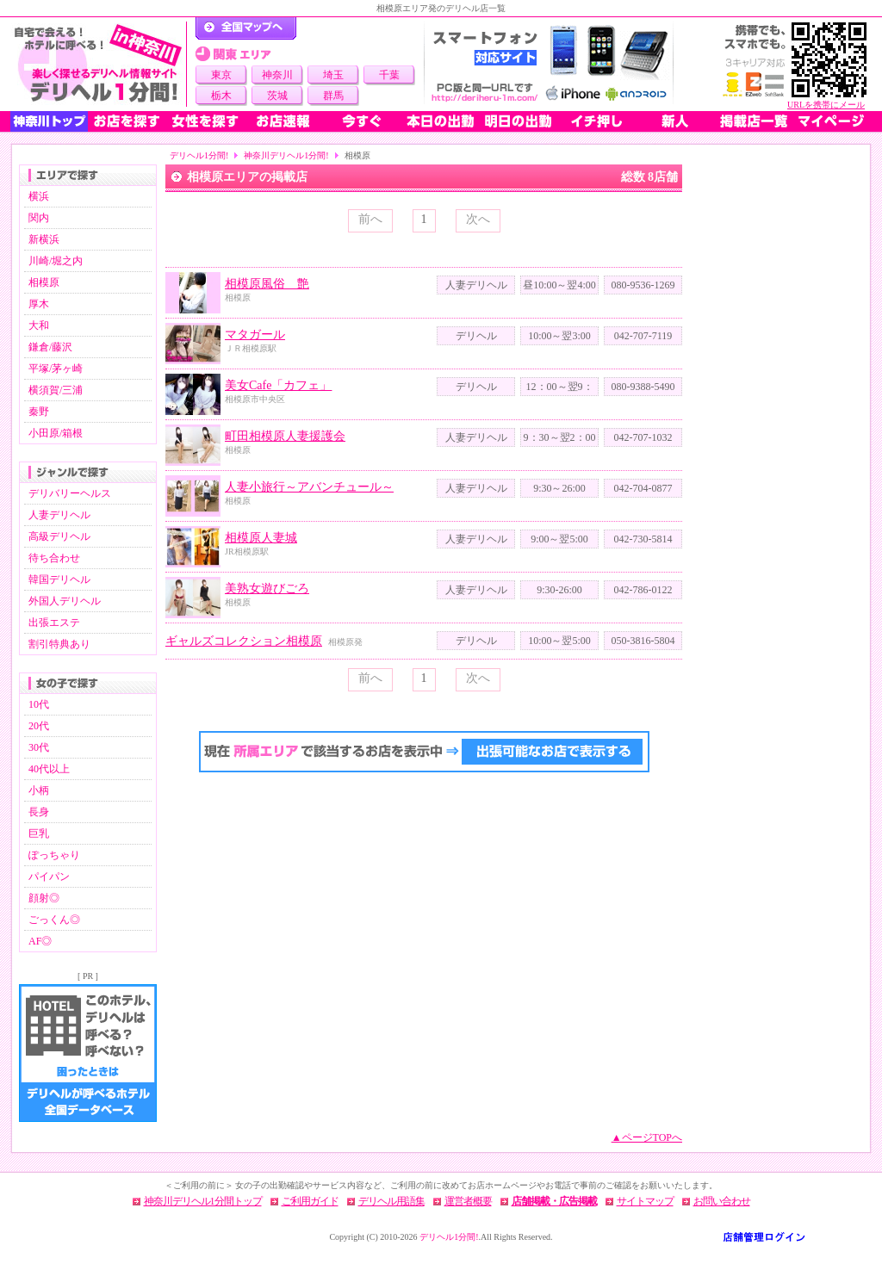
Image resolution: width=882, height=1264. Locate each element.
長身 (38, 812)
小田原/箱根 (55, 433)
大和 (38, 325)
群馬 (333, 96)
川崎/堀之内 (55, 261)
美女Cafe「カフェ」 (278, 385)
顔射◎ (43, 898)
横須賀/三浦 (55, 390)
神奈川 (277, 75)
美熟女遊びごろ (267, 588)
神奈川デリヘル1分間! (286, 155)
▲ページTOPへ (647, 1137)
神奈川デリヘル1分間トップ (203, 1201)
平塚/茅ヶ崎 (55, 368)
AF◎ (40, 941)
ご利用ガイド (310, 1201)
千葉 (389, 75)
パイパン (49, 877)
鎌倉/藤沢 (50, 347)
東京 (221, 75)
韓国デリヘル (59, 579)
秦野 (38, 412)
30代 (38, 747)
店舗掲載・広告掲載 (554, 1201)
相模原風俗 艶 (267, 283)
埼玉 (333, 75)
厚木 (38, 304)
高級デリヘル (59, 536)
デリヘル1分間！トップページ (246, 28)
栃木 (221, 96)
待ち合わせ (54, 558)
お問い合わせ (721, 1201)
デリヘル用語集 (391, 1201)
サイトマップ (645, 1201)
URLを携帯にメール (826, 104)
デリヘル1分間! (199, 155)
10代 (38, 704)
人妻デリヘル (59, 515)
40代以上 (49, 769)
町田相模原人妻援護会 (285, 436)
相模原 (43, 282)
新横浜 (43, 239)
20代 (38, 726)
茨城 (277, 96)
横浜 (38, 196)
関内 (38, 218)
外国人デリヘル (64, 601)
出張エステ (54, 623)
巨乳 (38, 833)
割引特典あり (59, 644)
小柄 (38, 790)
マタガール (255, 334)
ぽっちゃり (54, 855)
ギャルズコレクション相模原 (243, 641)
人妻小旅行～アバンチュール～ (309, 486)
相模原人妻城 (261, 537)
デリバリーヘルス (69, 493)
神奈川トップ (49, 121)
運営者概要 (468, 1201)
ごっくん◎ (54, 920)
